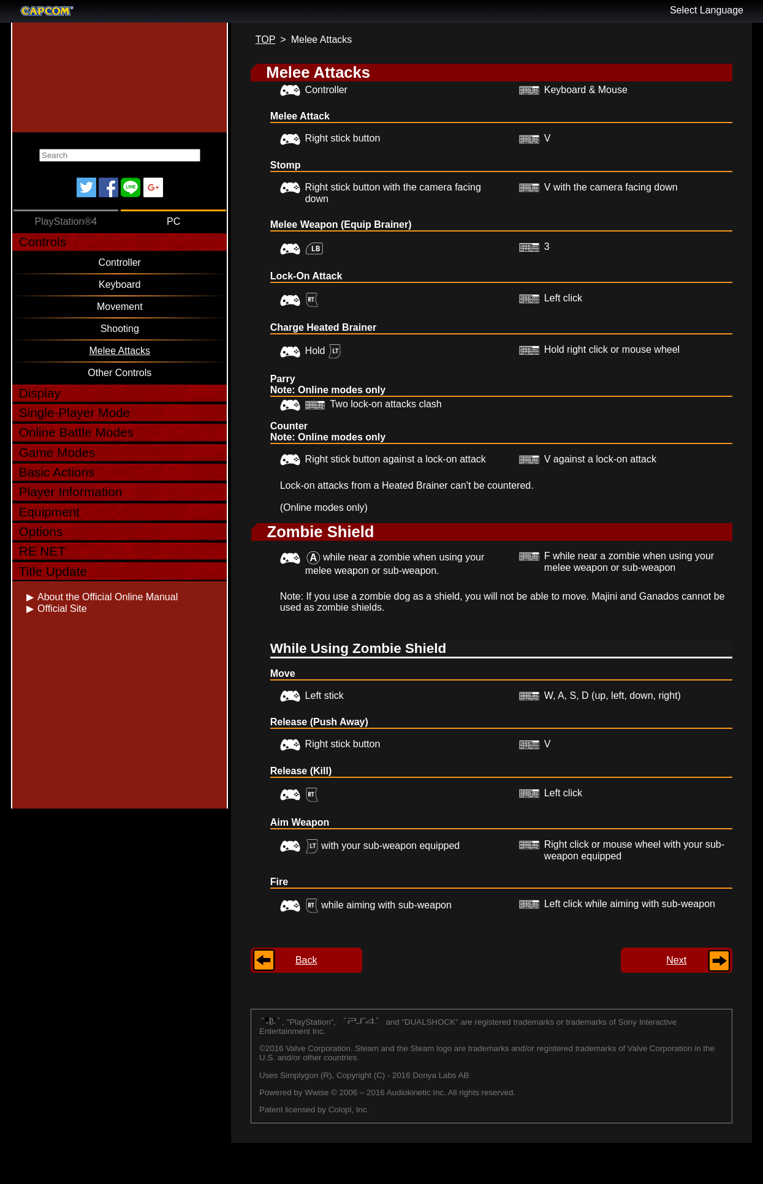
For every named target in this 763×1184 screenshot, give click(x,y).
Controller (120, 262)
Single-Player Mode (75, 412)
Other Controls (119, 373)
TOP (266, 39)
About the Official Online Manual (107, 597)
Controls (42, 242)
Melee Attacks (119, 350)
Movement (120, 306)
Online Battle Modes (76, 432)
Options (41, 531)
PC (173, 221)
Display (40, 393)
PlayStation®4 (65, 221)
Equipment (49, 512)
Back (306, 960)
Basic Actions (57, 472)
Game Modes (57, 452)
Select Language (706, 10)
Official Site (62, 608)
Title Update (53, 571)
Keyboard (120, 284)
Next (676, 960)
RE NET (42, 551)
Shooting (120, 328)
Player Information (71, 492)
